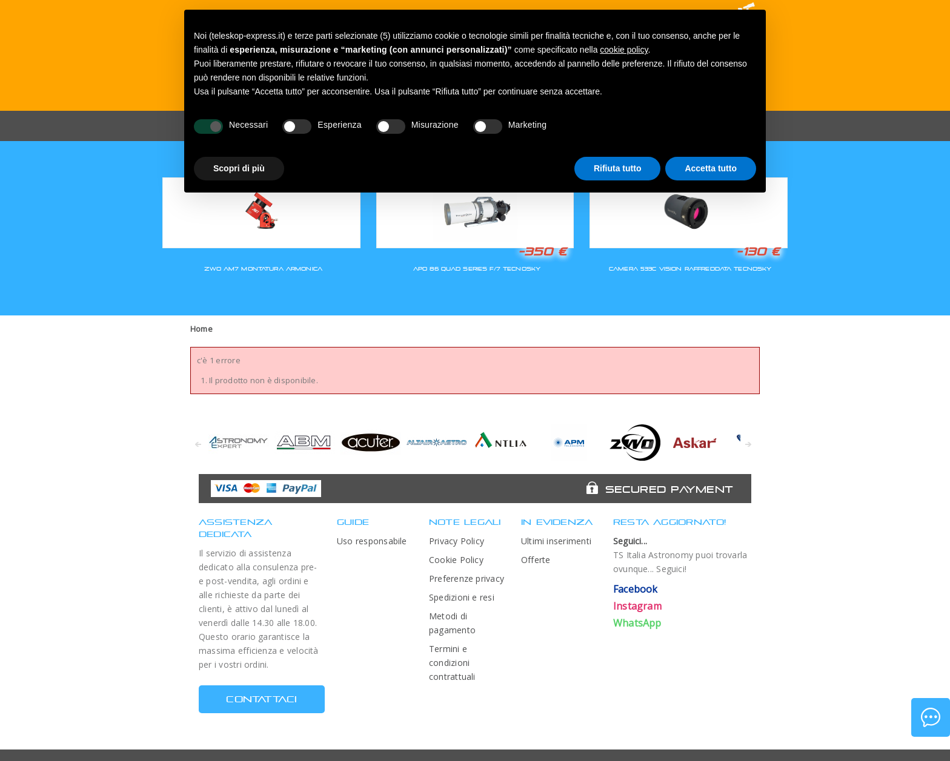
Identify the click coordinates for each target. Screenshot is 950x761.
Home (201, 328)
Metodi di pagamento (452, 623)
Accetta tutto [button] (711, 168)
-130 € (758, 251)
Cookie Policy (456, 559)
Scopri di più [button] (239, 168)
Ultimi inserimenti (556, 541)
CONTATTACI (261, 699)
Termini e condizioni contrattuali (452, 662)
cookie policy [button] (624, 49)
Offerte (536, 559)
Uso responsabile (372, 541)
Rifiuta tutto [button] (618, 168)
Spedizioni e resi (461, 597)
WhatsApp (637, 623)
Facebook (635, 589)
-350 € (542, 251)
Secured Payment (669, 489)
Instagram (637, 606)
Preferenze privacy (466, 578)
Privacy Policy (456, 541)
